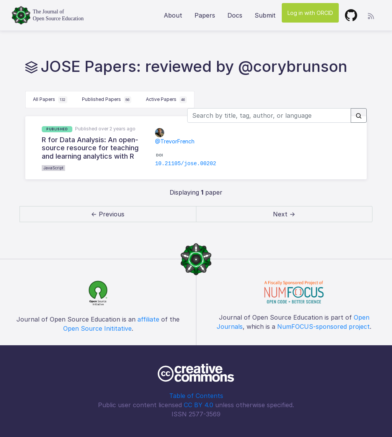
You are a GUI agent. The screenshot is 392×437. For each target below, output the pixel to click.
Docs (234, 15)
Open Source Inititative (97, 328)
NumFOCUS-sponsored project (323, 326)
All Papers (50, 99)
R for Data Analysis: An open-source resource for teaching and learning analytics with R (90, 148)
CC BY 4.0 (198, 405)
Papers (204, 15)
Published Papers (106, 99)
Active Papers (166, 99)
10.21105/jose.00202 (185, 164)
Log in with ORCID (310, 13)
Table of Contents (196, 396)
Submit (265, 15)
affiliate (148, 319)
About (173, 15)
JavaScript (53, 168)
